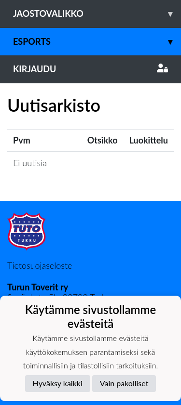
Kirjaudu (90, 69)
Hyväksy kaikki (58, 383)
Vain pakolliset (124, 383)
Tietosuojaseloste (39, 265)
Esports (97, 41)
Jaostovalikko (97, 13)
